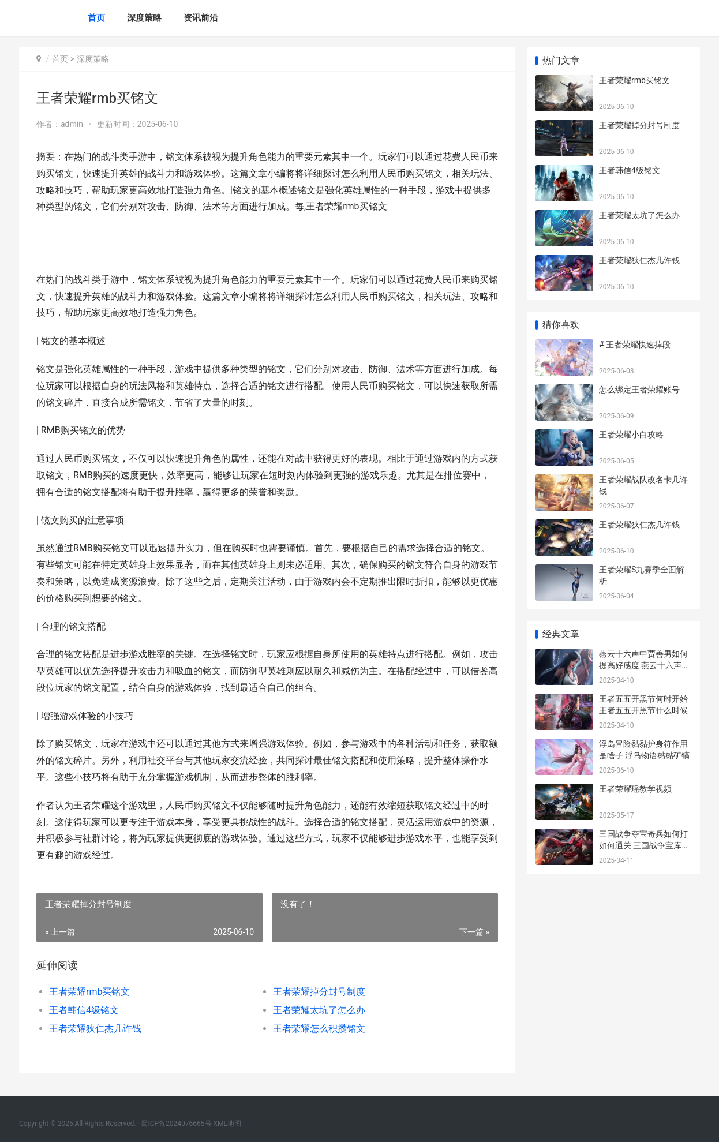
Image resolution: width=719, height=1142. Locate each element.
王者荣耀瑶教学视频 (635, 788)
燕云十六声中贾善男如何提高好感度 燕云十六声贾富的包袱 (644, 665)
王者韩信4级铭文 (84, 1010)
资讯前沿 (201, 18)
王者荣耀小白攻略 (631, 434)
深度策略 (144, 18)
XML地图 (227, 1123)
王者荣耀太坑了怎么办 (319, 1010)
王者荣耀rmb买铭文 (89, 991)
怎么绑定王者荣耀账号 (639, 389)
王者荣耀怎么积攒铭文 (319, 1028)
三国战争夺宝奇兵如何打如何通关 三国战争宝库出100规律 (644, 845)
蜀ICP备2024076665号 (176, 1123)
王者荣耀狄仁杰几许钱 (95, 1028)
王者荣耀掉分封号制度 (319, 991)
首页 (96, 18)
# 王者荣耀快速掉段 (635, 344)
